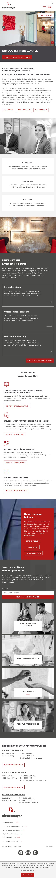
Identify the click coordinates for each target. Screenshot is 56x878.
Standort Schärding (12, 750)
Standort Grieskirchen (13, 795)
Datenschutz (6, 847)
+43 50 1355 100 (29, 776)
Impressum (17, 847)
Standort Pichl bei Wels (14, 772)
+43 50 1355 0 (27, 753)
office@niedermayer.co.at (32, 758)
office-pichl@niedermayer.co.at (35, 780)
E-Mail (5, 589)
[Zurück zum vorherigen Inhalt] (3, 27)
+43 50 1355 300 (28, 798)
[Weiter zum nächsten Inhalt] (52, 27)
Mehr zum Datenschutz (28, 870)
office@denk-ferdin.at (30, 803)
